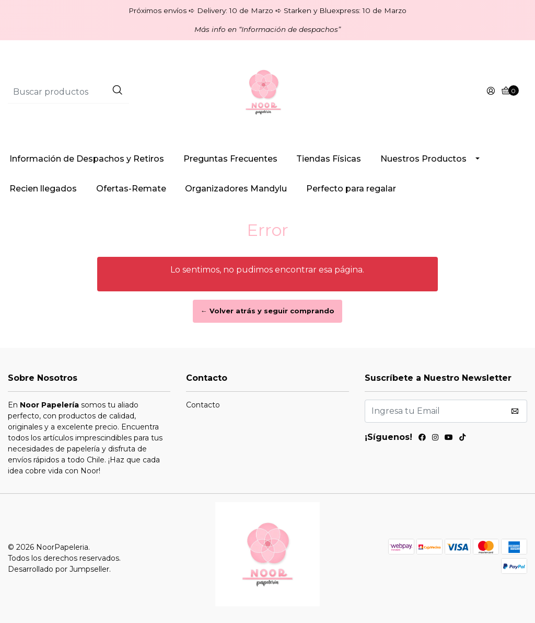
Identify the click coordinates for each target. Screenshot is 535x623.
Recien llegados (43, 189)
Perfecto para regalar (351, 189)
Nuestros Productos (423, 159)
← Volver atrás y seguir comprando (267, 311)
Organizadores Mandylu (236, 189)
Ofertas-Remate (131, 189)
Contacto (203, 405)
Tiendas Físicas (328, 159)
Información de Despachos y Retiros (86, 159)
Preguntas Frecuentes (230, 159)
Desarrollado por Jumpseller (58, 569)
